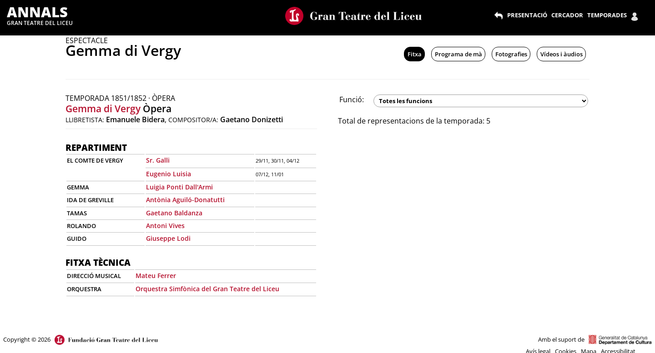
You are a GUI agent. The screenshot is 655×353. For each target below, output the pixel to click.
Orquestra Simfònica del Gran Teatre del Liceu (207, 288)
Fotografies (511, 54)
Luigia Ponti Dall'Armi (179, 187)
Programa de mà (458, 54)
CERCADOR (567, 15)
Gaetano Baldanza (174, 213)
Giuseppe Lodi (168, 238)
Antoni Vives (165, 225)
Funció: (351, 99)
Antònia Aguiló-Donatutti (185, 199)
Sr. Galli (158, 160)
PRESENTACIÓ (527, 15)
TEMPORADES (607, 15)
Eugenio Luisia (168, 173)
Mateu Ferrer (156, 275)
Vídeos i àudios (561, 54)
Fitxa (415, 54)
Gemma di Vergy (103, 108)
